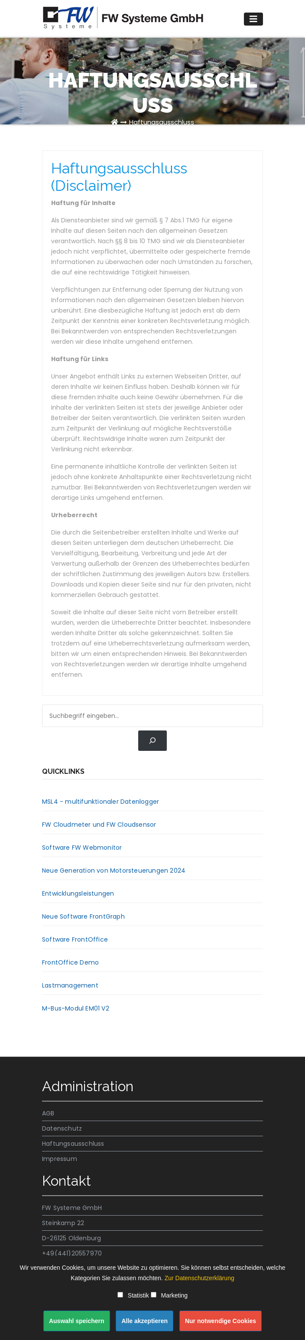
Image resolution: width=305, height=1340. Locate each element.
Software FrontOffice (75, 939)
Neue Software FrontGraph (83, 916)
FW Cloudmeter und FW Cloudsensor (99, 824)
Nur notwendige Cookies (220, 1320)
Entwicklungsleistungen (78, 893)
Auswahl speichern (76, 1320)
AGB (48, 1113)
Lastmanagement (70, 985)
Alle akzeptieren (144, 1320)
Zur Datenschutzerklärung (199, 1278)
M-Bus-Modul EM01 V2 (75, 1008)
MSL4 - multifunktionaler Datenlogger (100, 801)
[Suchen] (152, 740)
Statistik (133, 1295)
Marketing (169, 1295)
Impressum (59, 1158)
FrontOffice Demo (70, 962)
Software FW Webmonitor (82, 847)
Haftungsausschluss (161, 122)
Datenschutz (62, 1128)
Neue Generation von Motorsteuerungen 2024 (113, 870)
